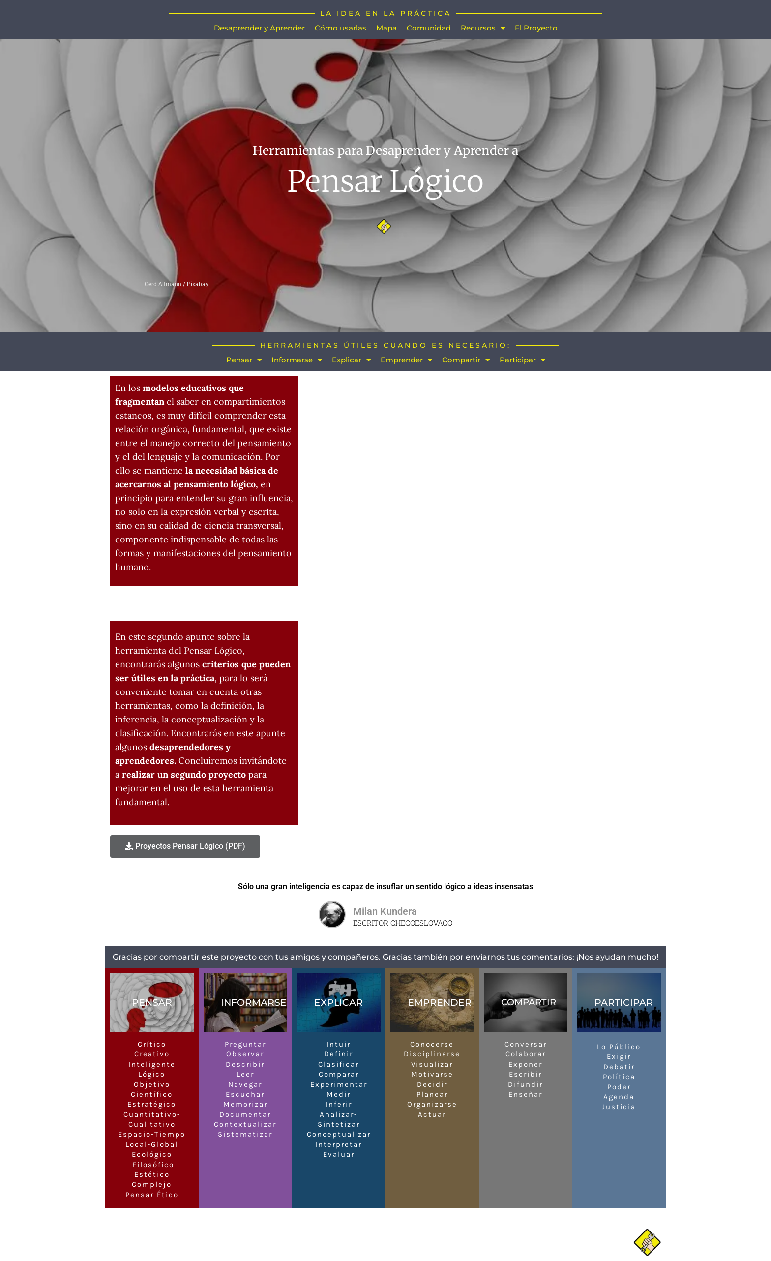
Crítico (152, 1044)
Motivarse (432, 1074)
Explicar (351, 360)
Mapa (386, 27)
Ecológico (152, 1154)
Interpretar (338, 1144)
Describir (245, 1064)
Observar (245, 1054)
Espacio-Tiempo (151, 1134)
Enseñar (525, 1094)
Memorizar (245, 1104)
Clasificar (338, 1064)
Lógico (151, 1074)
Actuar (432, 1114)
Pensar (244, 360)
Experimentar (338, 1084)
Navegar (245, 1084)
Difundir (525, 1084)
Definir (338, 1054)
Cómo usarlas (340, 27)
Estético (152, 1174)
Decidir (432, 1084)
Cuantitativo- (151, 1114)
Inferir (339, 1104)
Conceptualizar (339, 1134)
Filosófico (151, 1164)
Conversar (525, 1044)
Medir (338, 1094)
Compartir (466, 360)
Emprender (406, 360)
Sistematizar (245, 1134)
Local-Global (151, 1144)
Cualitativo (152, 1124)
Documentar (245, 1114)
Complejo (152, 1184)
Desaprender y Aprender (259, 27)
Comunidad (429, 27)
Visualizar (432, 1064)
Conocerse (432, 1044)
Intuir (338, 1044)
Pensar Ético (151, 1194)
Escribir (525, 1074)
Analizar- (338, 1114)
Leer (245, 1074)
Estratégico (151, 1104)
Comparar (339, 1074)
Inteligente (152, 1064)
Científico (152, 1094)
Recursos (483, 28)
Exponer (525, 1064)
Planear (432, 1094)
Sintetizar (339, 1124)
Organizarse (432, 1104)
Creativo (152, 1054)
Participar (522, 360)
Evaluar (339, 1154)
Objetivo (152, 1084)
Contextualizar (245, 1124)
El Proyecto (536, 27)
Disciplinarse (432, 1054)
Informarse (296, 360)
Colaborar (525, 1054)
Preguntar (245, 1044)
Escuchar (245, 1094)
